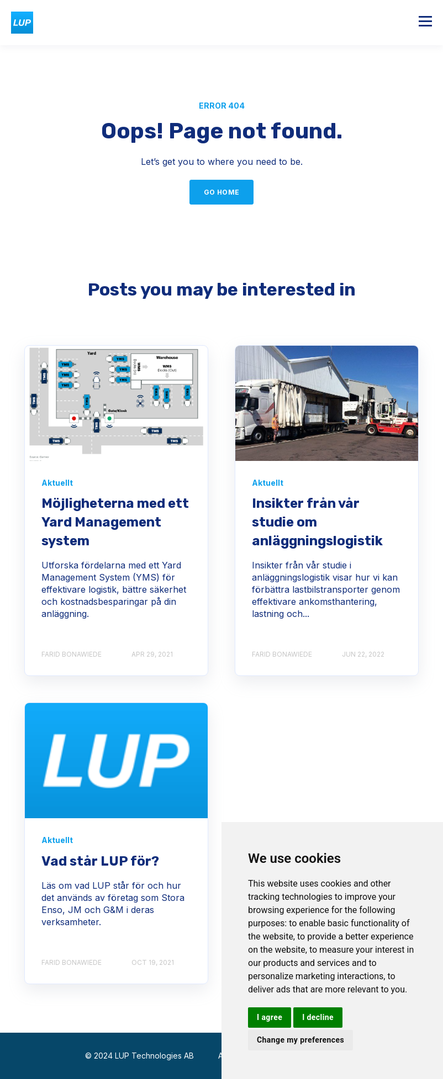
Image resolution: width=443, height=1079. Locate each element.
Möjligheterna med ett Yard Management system (115, 522)
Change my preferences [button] (300, 1039)
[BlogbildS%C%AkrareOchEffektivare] (326, 403)
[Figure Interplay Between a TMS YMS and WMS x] (116, 403)
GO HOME (222, 192)
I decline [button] (318, 1017)
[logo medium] (116, 760)
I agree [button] (269, 1017)
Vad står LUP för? (100, 861)
